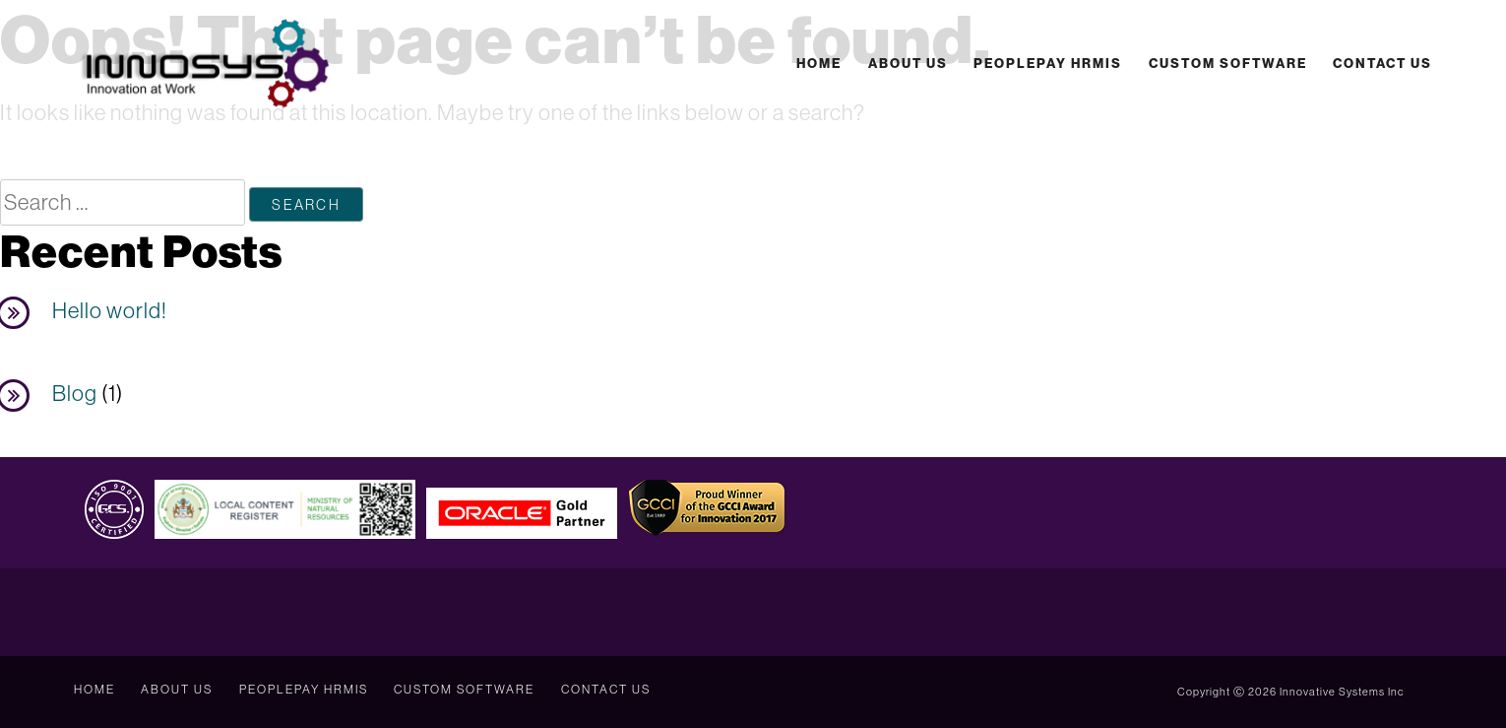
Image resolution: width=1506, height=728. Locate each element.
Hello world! (109, 310)
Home (819, 63)
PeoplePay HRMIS (1047, 63)
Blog (74, 393)
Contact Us (1382, 63)
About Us (908, 63)
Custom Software (1228, 63)
